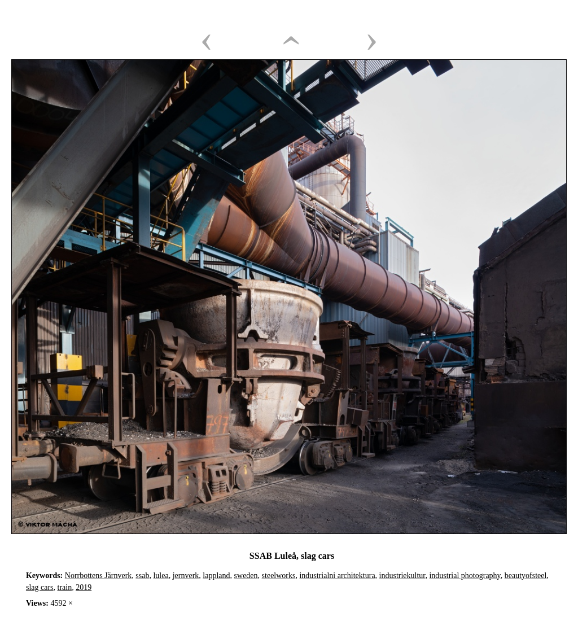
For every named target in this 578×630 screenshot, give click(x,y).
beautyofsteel (526, 575)
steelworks (279, 575)
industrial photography (464, 575)
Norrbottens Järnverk (98, 575)
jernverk (186, 575)
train (65, 587)
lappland (216, 575)
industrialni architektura (337, 575)
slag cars (40, 587)
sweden (246, 575)
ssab (142, 575)
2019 (83, 587)
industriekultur (402, 575)
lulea (160, 575)
